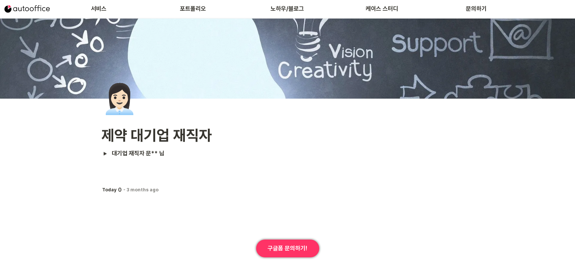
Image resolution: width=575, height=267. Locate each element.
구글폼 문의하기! (287, 248)
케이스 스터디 (382, 8)
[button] (105, 153)
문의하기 (476, 8)
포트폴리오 (193, 8)
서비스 (99, 8)
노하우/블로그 (287, 8)
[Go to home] (27, 9)
